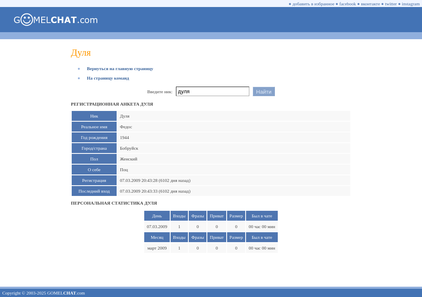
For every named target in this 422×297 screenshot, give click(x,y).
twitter (391, 3)
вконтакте (370, 3)
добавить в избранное (314, 3)
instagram (411, 3)
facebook (348, 3)
